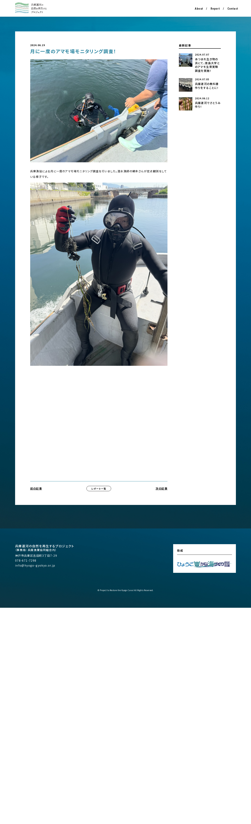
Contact (232, 8)
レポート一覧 (98, 488)
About (199, 8)
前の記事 (36, 488)
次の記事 (161, 488)
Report (215, 8)
